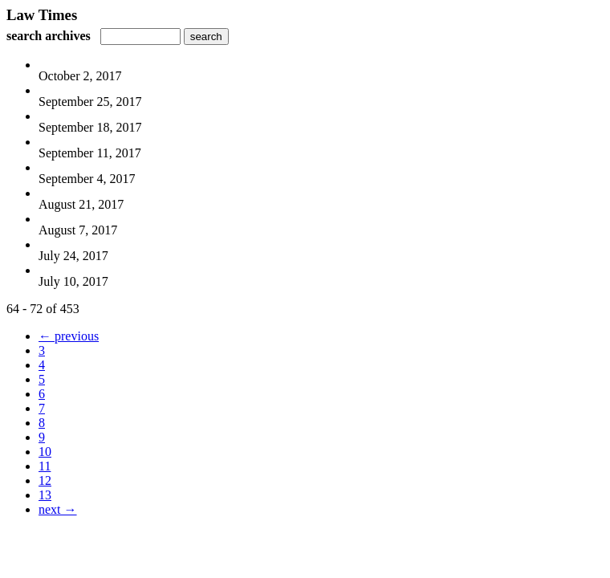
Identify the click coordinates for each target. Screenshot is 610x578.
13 (45, 495)
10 (45, 451)
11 (45, 466)
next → (58, 509)
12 (45, 480)
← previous (69, 336)
